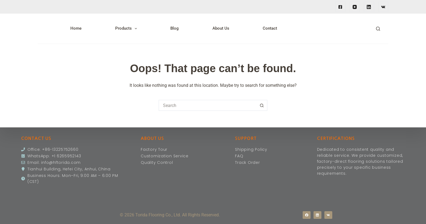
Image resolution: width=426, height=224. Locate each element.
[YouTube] (355, 7)
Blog (174, 28)
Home (76, 28)
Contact (270, 28)
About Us (220, 28)
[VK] (383, 7)
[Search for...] (207, 105)
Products (127, 28)
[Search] (378, 29)
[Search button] (261, 105)
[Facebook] (340, 7)
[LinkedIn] (369, 7)
